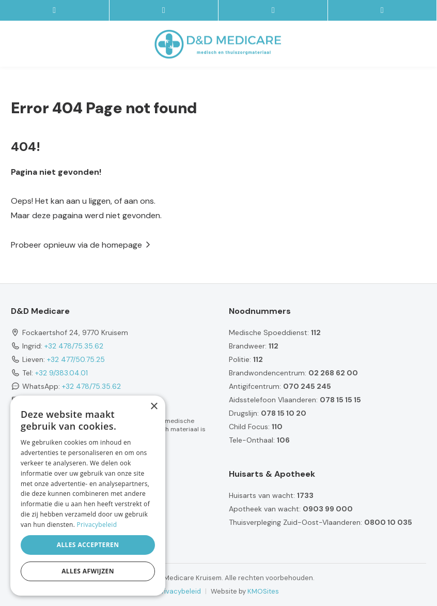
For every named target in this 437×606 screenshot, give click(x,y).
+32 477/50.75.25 (76, 359)
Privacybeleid (179, 591)
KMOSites (263, 591)
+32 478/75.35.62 (73, 346)
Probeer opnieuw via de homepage (76, 244)
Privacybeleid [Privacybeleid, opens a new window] (97, 524)
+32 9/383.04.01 (61, 372)
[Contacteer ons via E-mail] (164, 10)
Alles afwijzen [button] (87, 571)
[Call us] (273, 10)
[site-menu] (55, 10)
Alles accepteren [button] (88, 544)
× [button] (154, 407)
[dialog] (87, 496)
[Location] (383, 10)
